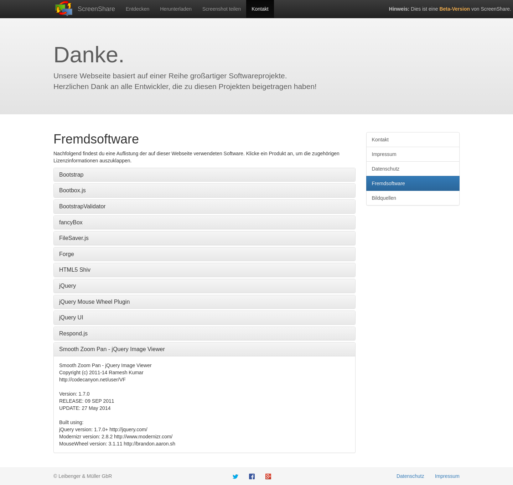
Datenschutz (386, 169)
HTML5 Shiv (74, 270)
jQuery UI (71, 317)
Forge (66, 254)
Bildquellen (384, 198)
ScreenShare (96, 8)
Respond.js (73, 333)
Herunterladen (176, 9)
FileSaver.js (74, 238)
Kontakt (260, 9)
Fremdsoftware (388, 183)
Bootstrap (71, 175)
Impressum (384, 154)
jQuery (67, 286)
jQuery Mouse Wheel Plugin (94, 302)
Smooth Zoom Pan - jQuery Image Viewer (112, 349)
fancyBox (71, 222)
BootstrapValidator (82, 206)
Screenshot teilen (221, 9)
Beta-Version (454, 9)
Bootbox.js (72, 190)
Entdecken (137, 9)
